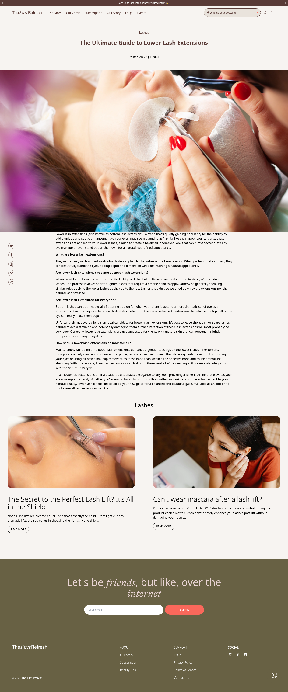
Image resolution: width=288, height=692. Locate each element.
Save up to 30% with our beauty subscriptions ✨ (144, 3)
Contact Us (181, 678)
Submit (184, 609)
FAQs (128, 13)
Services (55, 13)
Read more (18, 529)
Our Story (114, 13)
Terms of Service (185, 670)
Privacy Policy (183, 662)
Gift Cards (73, 13)
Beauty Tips (128, 670)
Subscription (93, 13)
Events (141, 13)
